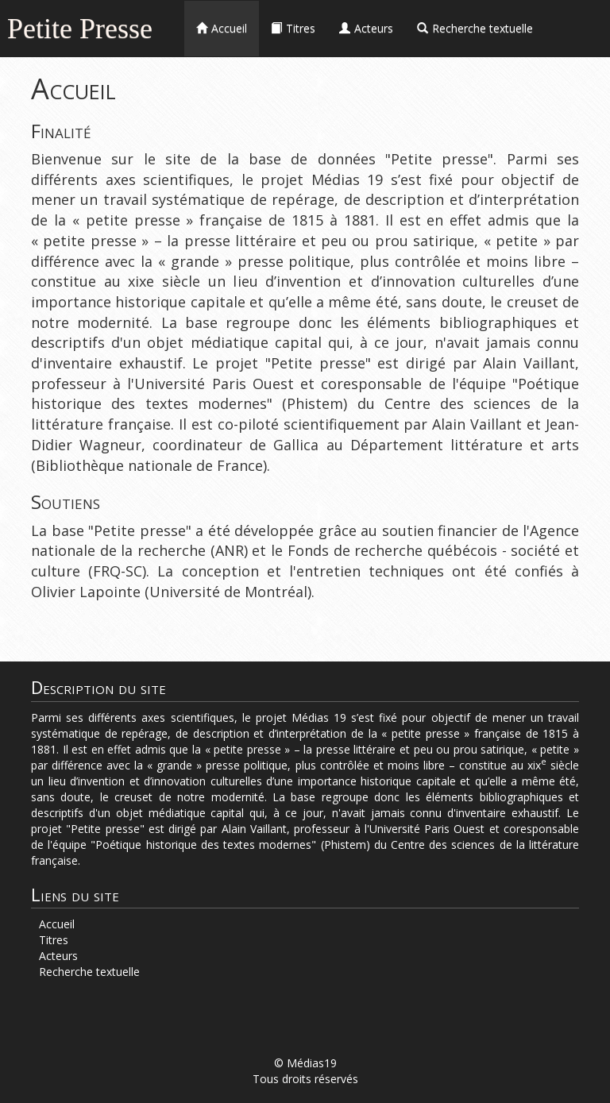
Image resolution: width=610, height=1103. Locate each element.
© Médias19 (305, 1062)
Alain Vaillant (529, 362)
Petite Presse (79, 26)
